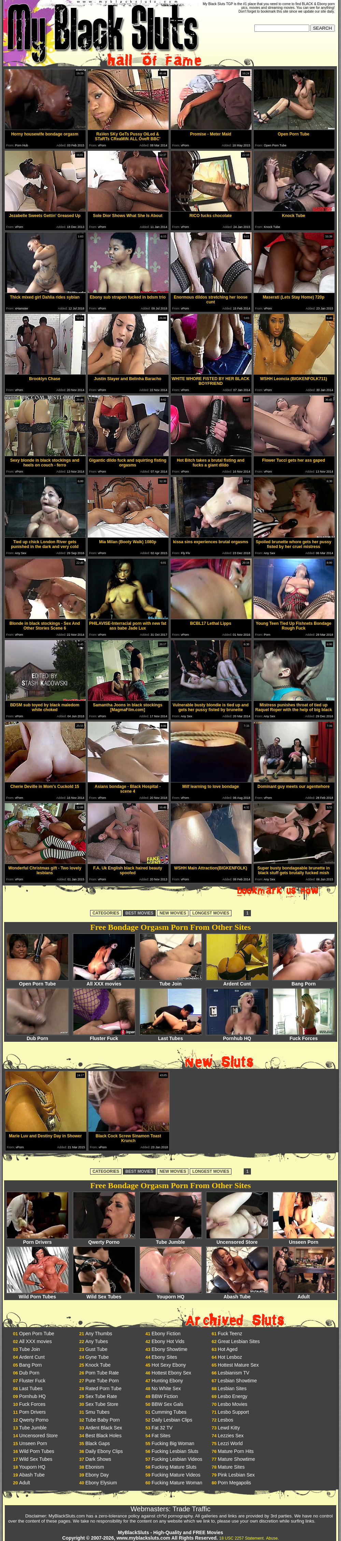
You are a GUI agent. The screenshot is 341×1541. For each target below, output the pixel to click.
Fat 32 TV (162, 1427)
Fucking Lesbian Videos (177, 1459)
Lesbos (225, 1420)
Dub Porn (37, 1036)
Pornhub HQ (237, 1036)
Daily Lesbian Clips (172, 1420)
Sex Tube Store (101, 1404)
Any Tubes (96, 1341)
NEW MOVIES (172, 913)
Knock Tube (98, 1365)
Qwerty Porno (104, 1240)
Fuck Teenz (230, 1333)
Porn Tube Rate (102, 1373)
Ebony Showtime (169, 1349)
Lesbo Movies (232, 1404)
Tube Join (170, 981)
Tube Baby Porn (102, 1420)
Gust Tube (96, 1349)
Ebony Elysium (101, 1482)
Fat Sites (161, 1435)
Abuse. (272, 1538)
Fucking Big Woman (173, 1443)
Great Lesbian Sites (239, 1341)
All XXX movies (104, 981)
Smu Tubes (97, 1412)
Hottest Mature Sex (238, 1365)
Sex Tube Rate (101, 1396)
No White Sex (166, 1388)
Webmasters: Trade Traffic (171, 1509)
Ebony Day (97, 1475)
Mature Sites (231, 1467)
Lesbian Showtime (237, 1380)
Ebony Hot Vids (168, 1341)
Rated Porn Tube (103, 1388)
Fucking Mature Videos (176, 1475)
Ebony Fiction (166, 1333)
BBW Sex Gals (167, 1404)
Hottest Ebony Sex (171, 1373)
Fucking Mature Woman (177, 1482)
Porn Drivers (37, 1240)
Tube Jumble (170, 1240)
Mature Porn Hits (236, 1451)
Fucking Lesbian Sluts (175, 1451)
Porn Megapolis (234, 1482)
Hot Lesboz (230, 1357)
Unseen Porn (303, 1240)
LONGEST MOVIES (210, 913)
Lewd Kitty (229, 1427)
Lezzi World (230, 1443)
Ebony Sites (164, 1357)
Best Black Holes (103, 1435)
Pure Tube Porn (102, 1380)
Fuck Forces (303, 1036)
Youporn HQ (170, 1294)
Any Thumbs (98, 1333)
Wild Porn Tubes (37, 1294)
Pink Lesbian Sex (236, 1475)
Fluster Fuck (104, 1036)
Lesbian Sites (232, 1388)
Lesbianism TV (233, 1373)
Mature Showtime (236, 1459)
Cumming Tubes (169, 1412)
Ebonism (94, 1467)
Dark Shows (98, 1459)
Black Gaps (97, 1443)
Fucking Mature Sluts (174, 1467)
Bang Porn (303, 981)
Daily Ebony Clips (104, 1451)
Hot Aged (228, 1349)
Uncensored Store (237, 1240)
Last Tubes (170, 1036)
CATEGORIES (106, 913)
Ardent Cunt (237, 981)
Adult (303, 1294)
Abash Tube (237, 1294)
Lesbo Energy (232, 1396)
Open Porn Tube (37, 981)
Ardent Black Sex (103, 1427)
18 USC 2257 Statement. (242, 1538)
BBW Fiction (165, 1396)
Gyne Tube (97, 1357)
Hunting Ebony (167, 1380)
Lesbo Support (233, 1412)
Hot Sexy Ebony (169, 1365)
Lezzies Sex (230, 1435)
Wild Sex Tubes (104, 1294)
